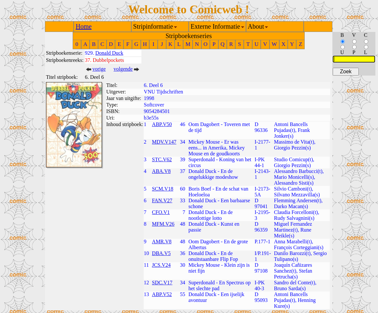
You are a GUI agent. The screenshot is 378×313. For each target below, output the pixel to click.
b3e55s (151, 118)
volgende (123, 69)
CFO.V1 (161, 212)
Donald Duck (109, 53)
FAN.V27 (162, 200)
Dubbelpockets (108, 60)
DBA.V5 (161, 253)
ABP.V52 (162, 294)
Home (84, 26)
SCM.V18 (162, 189)
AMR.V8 (161, 241)
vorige (99, 69)
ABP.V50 (162, 124)
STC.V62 (162, 159)
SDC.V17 (162, 282)
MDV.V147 (164, 142)
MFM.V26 (163, 224)
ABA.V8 (161, 171)
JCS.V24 (161, 265)
